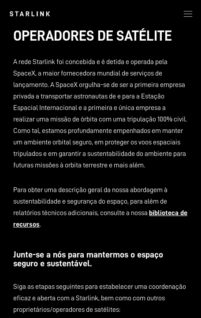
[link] (30, 13)
